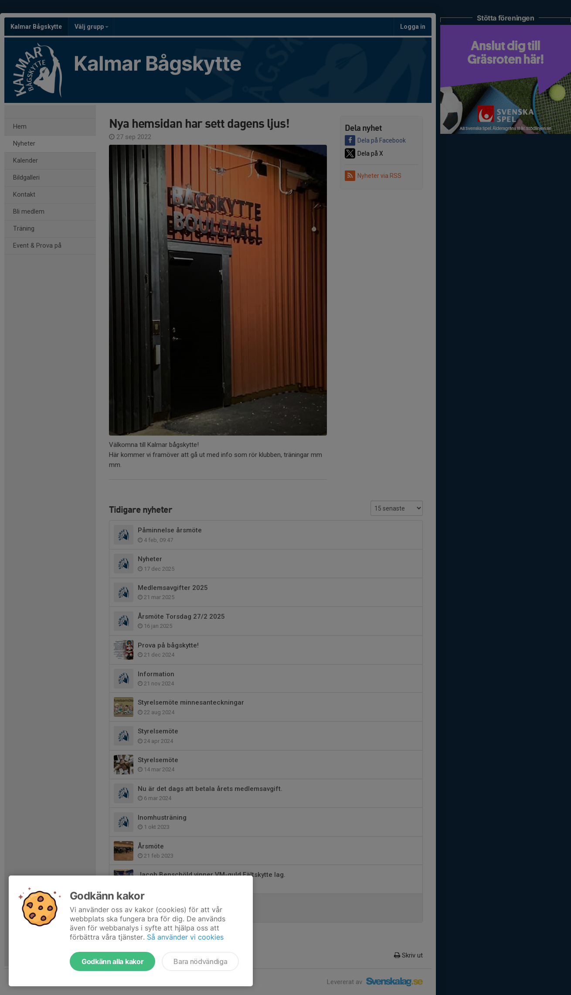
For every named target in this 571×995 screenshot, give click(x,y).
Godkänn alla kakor (112, 961)
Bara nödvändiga (200, 961)
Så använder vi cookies (185, 937)
